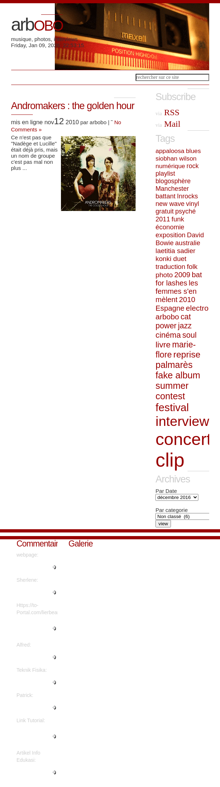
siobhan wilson (176, 158)
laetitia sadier (175, 251)
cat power (173, 321)
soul (189, 334)
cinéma (168, 334)
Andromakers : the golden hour (73, 105)
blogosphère (172, 181)
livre (163, 344)
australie (188, 243)
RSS (167, 112)
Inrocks (187, 196)
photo (164, 275)
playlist (165, 173)
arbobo (167, 316)
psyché (185, 211)
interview (182, 421)
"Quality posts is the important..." (35, 567)
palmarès (174, 365)
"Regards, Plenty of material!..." (35, 592)
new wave (169, 203)
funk (178, 219)
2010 (187, 299)
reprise (186, 354)
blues (193, 150)
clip (169, 460)
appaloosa (169, 150)
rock (192, 166)
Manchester (172, 188)
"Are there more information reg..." (36, 682)
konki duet (170, 258)
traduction (170, 266)
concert (183, 439)
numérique (170, 166)
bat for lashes (178, 279)
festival (172, 407)
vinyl (192, 203)
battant (165, 196)
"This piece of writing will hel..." (35, 772)
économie (169, 227)
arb (37, 24)
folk (192, 266)
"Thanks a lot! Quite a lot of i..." (35, 657)
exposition (170, 235)
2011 (162, 219)
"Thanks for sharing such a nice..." (33, 737)
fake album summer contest (177, 385)
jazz (185, 325)
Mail (167, 124)
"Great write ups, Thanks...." (35, 707)
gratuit (164, 211)
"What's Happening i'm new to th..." (33, 629)
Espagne (169, 308)
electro (197, 308)
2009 (182, 275)
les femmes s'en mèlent (176, 291)
